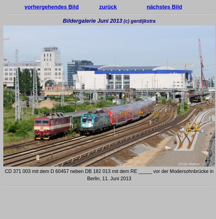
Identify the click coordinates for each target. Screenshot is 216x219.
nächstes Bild (164, 7)
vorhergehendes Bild (52, 7)
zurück (108, 7)
